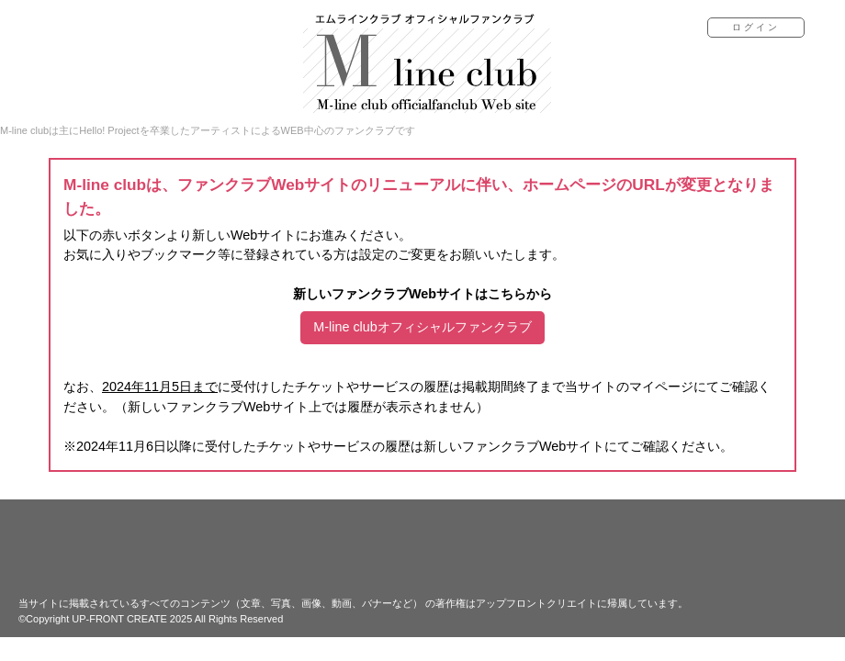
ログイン (756, 27)
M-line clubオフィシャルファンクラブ (422, 326)
